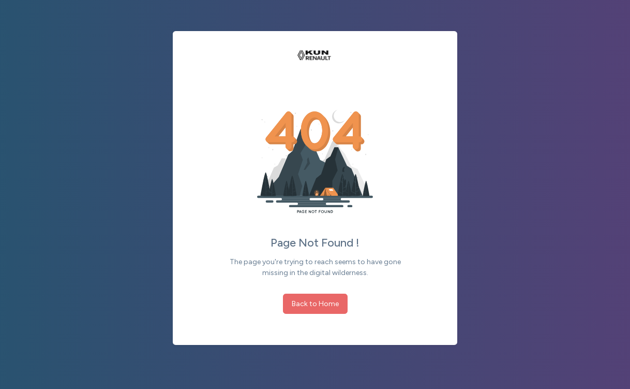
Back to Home (315, 303)
